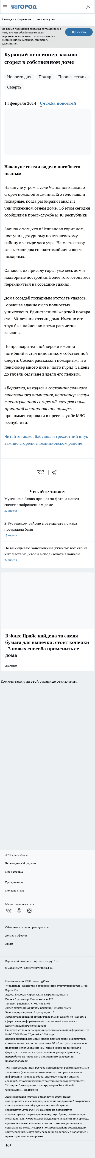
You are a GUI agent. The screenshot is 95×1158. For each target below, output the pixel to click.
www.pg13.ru (50, 961)
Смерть (14, 87)
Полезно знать (14, 890)
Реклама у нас (46, 19)
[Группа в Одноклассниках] (19, 910)
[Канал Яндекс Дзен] (29, 910)
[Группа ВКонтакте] (8, 910)
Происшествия (72, 76)
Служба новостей (58, 103)
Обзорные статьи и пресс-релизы (27, 927)
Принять (79, 32)
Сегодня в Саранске (16, 19)
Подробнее (31, 1089)
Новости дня (19, 76)
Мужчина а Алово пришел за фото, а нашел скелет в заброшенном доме (47, 505)
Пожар (45, 76)
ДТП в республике (16, 855)
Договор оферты (16, 935)
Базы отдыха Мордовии (20, 863)
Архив (9, 943)
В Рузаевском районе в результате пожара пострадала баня (47, 529)
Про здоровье (14, 871)
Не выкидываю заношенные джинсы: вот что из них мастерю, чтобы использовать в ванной (47, 554)
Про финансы (14, 882)
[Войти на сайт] (88, 6)
